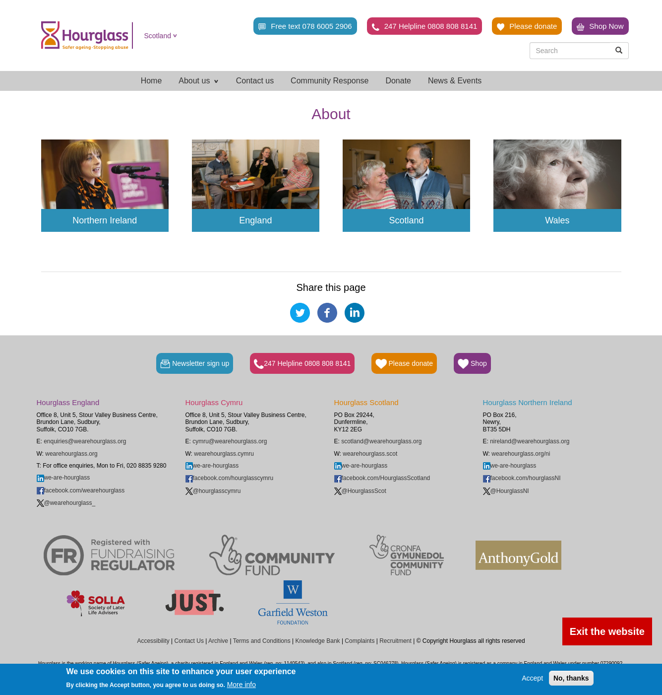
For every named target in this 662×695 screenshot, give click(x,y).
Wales (557, 220)
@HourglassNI (506, 490)
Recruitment (395, 640)
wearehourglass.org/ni (520, 453)
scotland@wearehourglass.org (381, 441)
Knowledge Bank (317, 640)
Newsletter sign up (194, 364)
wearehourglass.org (71, 453)
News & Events (454, 80)
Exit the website (607, 631)
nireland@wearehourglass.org (529, 441)
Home (151, 80)
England (255, 220)
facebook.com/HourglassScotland (382, 478)
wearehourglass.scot (370, 453)
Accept (532, 678)
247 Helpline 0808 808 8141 (425, 26)
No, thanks (571, 678)
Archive (218, 640)
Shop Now (600, 26)
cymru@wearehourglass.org (229, 441)
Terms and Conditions (262, 640)
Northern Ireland (104, 220)
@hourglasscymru (213, 490)
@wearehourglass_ (66, 502)
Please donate (527, 26)
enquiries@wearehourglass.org (85, 441)
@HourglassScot (360, 490)
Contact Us (189, 640)
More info (241, 685)
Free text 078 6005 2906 (305, 26)
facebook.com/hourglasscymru (229, 478)
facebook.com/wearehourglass (81, 490)
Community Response (329, 80)
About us (199, 80)
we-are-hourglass (63, 477)
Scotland (157, 36)
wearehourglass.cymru (224, 453)
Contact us (255, 80)
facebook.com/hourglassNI (522, 478)
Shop (472, 364)
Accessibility (153, 640)
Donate (398, 80)
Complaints (359, 640)
